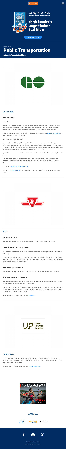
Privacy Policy (36, 441)
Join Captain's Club (33, 37)
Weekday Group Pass (53, 133)
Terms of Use (29, 441)
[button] (63, 3)
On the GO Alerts (15, 170)
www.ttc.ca (32, 295)
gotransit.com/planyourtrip (19, 166)
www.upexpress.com (35, 366)
